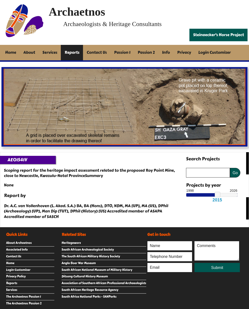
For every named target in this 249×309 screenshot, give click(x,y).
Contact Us (97, 52)
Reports (71, 52)
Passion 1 (122, 52)
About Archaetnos (19, 243)
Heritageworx (71, 243)
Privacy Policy (16, 276)
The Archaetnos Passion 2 (24, 303)
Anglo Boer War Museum (79, 263)
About (29, 52)
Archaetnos (77, 11)
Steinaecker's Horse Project (218, 35)
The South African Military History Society (91, 256)
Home (10, 52)
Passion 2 (146, 52)
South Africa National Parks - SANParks (89, 297)
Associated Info (17, 249)
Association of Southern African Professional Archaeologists (104, 283)
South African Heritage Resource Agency (90, 290)
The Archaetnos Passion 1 (23, 297)
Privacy (184, 52)
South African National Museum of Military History (97, 270)
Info (166, 52)
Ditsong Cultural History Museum (85, 276)
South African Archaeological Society (88, 249)
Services (49, 52)
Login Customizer (214, 52)
